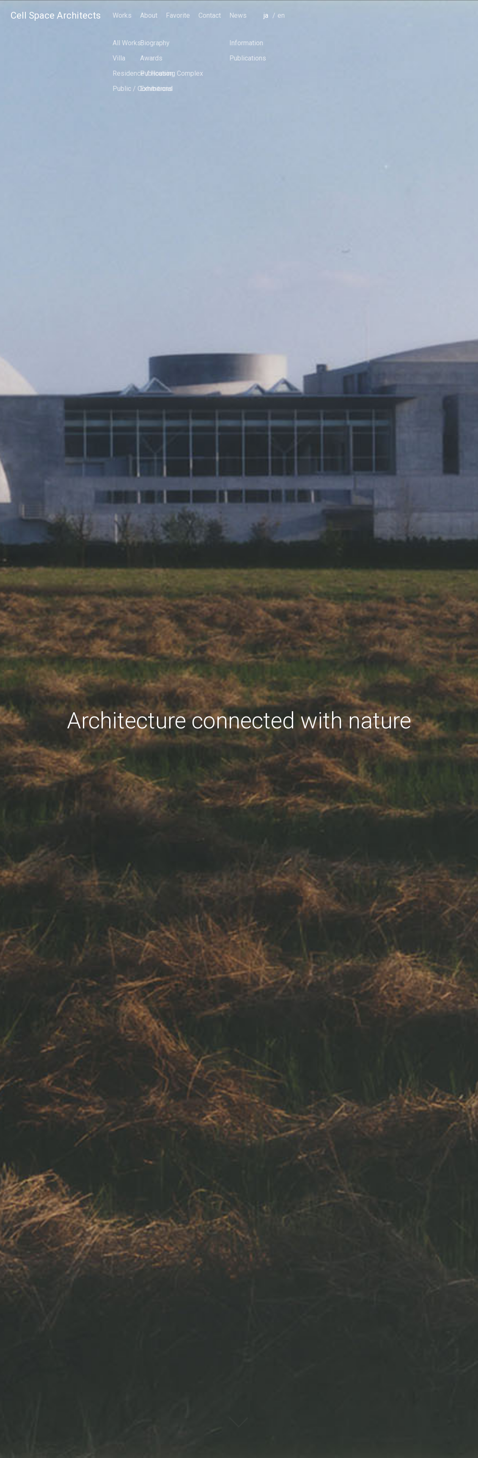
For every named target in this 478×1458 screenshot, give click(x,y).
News (417, 15)
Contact (388, 15)
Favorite (357, 15)
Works (300, 15)
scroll (239, 1430)
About (327, 15)
